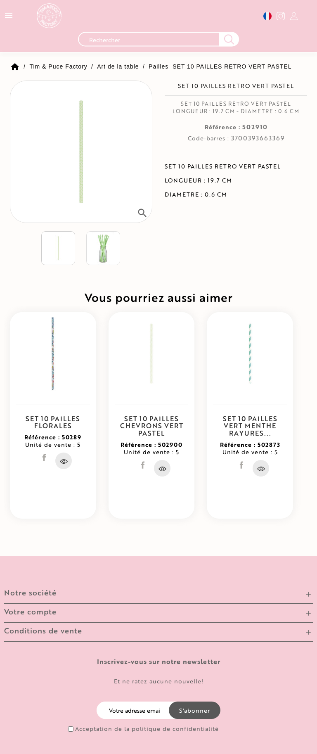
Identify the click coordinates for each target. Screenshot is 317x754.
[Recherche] (158, 41)
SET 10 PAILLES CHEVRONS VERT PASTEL (151, 426)
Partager (44, 457)
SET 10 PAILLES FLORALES (53, 422)
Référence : (222, 127)
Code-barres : (208, 138)
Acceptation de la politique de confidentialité (147, 729)
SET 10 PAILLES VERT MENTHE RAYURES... (250, 426)
